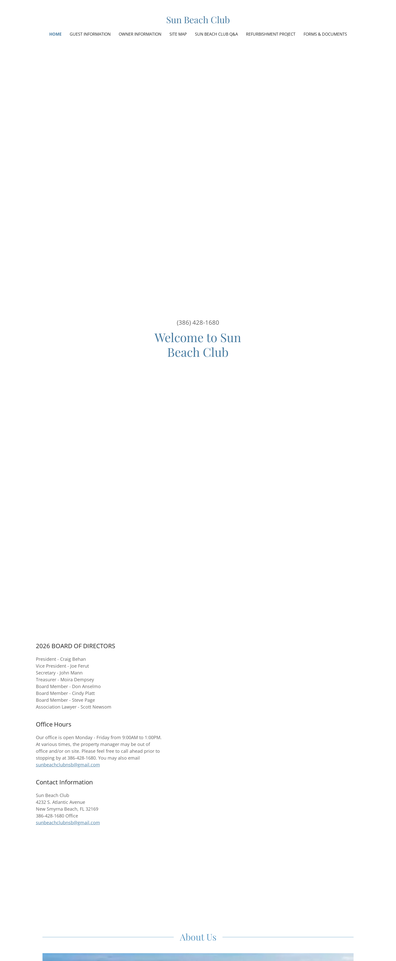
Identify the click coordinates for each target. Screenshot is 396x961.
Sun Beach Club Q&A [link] (216, 34)
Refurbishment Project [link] (270, 34)
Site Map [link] (178, 34)
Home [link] (55, 34)
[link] (198, 21)
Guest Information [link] (90, 34)
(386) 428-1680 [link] (198, 322)
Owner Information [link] (140, 34)
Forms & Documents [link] (325, 34)
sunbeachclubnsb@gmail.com (68, 765)
